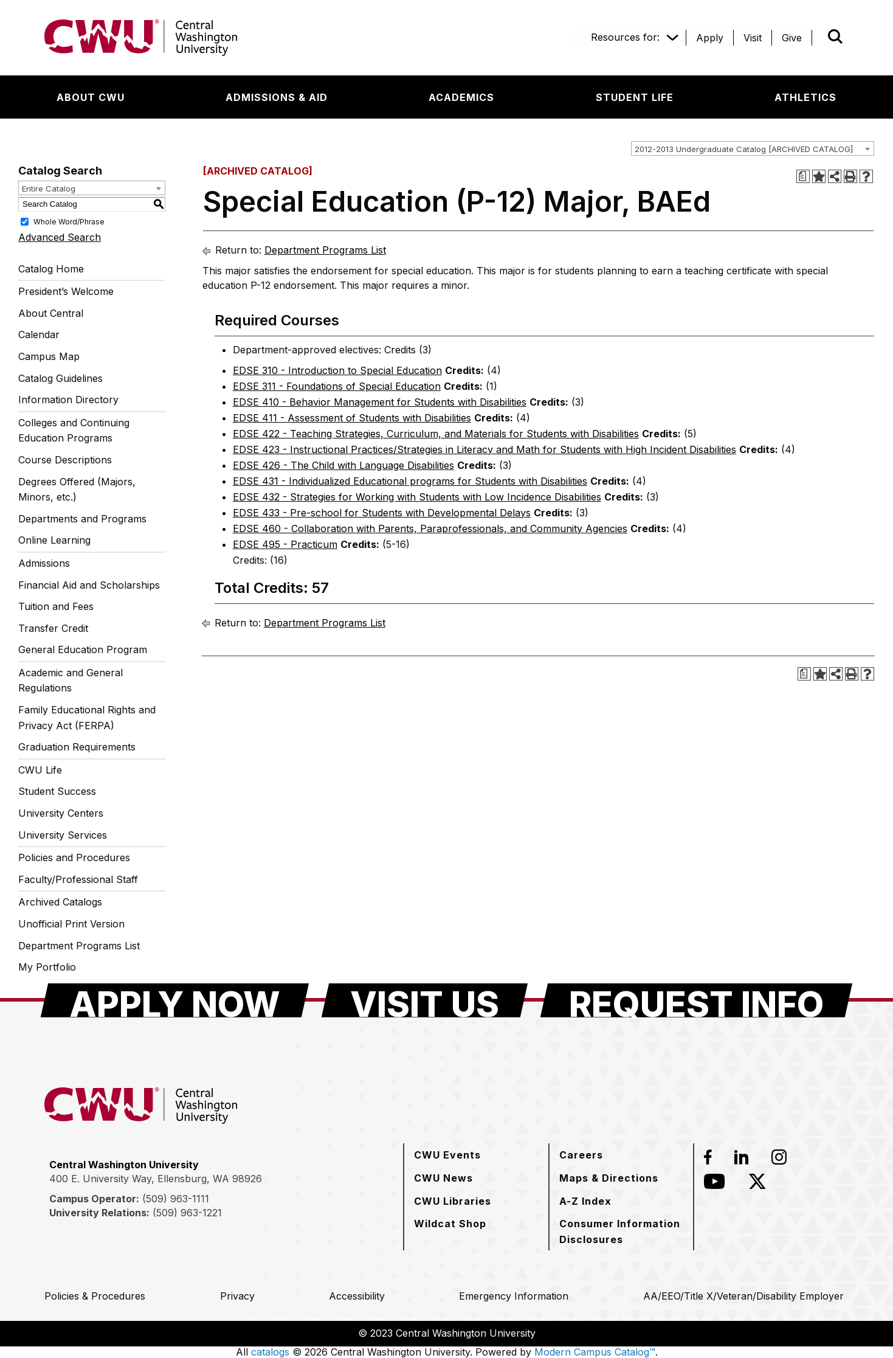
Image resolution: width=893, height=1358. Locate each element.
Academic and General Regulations (70, 681)
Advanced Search (59, 237)
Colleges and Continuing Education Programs (73, 431)
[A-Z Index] (585, 1201)
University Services (62, 835)
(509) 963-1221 (187, 1213)
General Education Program (82, 649)
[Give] (792, 38)
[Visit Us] (424, 1000)
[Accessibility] (357, 1296)
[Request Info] (696, 1000)
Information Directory (68, 399)
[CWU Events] (447, 1155)
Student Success (57, 791)
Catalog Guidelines (60, 378)
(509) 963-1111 (175, 1199)
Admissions (44, 563)
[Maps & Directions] (608, 1178)
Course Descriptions (65, 460)
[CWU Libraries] (452, 1201)
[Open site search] (835, 36)
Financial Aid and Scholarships (89, 585)
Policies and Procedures (74, 857)
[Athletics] (805, 97)
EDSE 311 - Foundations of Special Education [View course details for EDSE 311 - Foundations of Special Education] (337, 386)
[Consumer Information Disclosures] (621, 1231)
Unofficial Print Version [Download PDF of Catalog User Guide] (71, 924)
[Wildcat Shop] (450, 1224)
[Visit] (753, 38)
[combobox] (752, 148)
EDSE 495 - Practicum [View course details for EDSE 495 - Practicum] (285, 544)
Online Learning (54, 540)
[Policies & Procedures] (95, 1296)
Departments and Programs (82, 519)
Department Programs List (79, 946)
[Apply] (709, 38)
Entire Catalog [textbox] (48, 188)
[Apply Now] (174, 1000)
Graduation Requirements (77, 747)
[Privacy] (237, 1296)
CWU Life (40, 770)
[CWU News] (443, 1178)
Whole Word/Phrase (69, 221)
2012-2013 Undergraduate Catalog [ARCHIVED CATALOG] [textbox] (744, 149)
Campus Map (49, 356)
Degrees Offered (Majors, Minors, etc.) (77, 490)
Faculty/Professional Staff (78, 879)
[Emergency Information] (513, 1296)
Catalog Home (51, 269)
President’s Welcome (66, 291)
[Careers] (581, 1155)
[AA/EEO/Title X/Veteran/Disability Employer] (743, 1296)
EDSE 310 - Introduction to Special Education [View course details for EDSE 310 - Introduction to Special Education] (337, 370)
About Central (50, 313)
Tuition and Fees (56, 606)
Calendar (39, 334)
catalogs (270, 1352)
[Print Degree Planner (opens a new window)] (803, 176)
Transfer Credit (53, 628)
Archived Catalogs (60, 902)
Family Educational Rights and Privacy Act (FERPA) (87, 718)
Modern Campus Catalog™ (594, 1352)
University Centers (60, 813)
